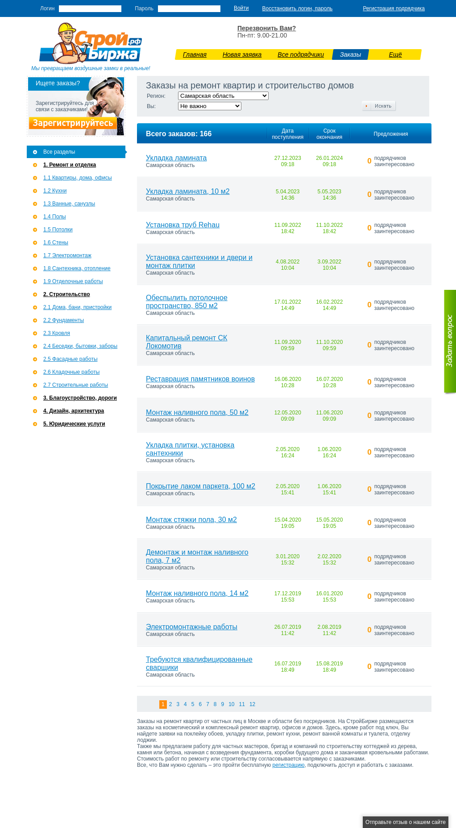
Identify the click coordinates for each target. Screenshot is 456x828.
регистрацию (289, 765)
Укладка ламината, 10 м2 (188, 191)
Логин (47, 8)
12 (252, 704)
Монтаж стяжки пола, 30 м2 (191, 519)
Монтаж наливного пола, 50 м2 (197, 412)
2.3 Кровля (56, 333)
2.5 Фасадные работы (70, 359)
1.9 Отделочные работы (73, 281)
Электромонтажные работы (191, 627)
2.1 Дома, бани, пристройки (77, 307)
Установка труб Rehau (183, 225)
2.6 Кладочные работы (71, 372)
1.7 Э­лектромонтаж (67, 255)
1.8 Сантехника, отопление (77, 268)
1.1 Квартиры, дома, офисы (77, 178)
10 (231, 704)
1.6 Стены (55, 242)
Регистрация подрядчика (394, 8)
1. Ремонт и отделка (69, 165)
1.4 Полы (54, 216)
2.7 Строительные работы (75, 385)
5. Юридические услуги (74, 424)
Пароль (144, 8)
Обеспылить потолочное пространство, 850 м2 (187, 301)
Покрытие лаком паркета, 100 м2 (200, 486)
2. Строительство (66, 294)
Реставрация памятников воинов (200, 379)
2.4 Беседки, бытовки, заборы (80, 346)
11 (242, 704)
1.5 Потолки (58, 229)
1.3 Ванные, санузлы (69, 204)
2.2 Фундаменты (63, 320)
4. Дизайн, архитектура (73, 411)
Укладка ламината (176, 158)
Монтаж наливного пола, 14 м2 (197, 593)
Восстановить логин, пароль (297, 8)
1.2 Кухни (54, 191)
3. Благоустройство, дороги (80, 398)
